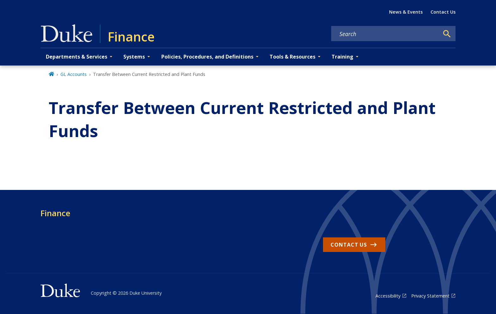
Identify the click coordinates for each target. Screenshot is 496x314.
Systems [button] (134, 56)
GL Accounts (73, 74)
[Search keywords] (385, 34)
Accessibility (387, 296)
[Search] (447, 34)
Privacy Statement (430, 296)
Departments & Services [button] (76, 56)
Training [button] (342, 56)
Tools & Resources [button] (292, 56)
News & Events (406, 12)
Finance (55, 213)
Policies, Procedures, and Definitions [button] (207, 56)
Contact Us (443, 12)
